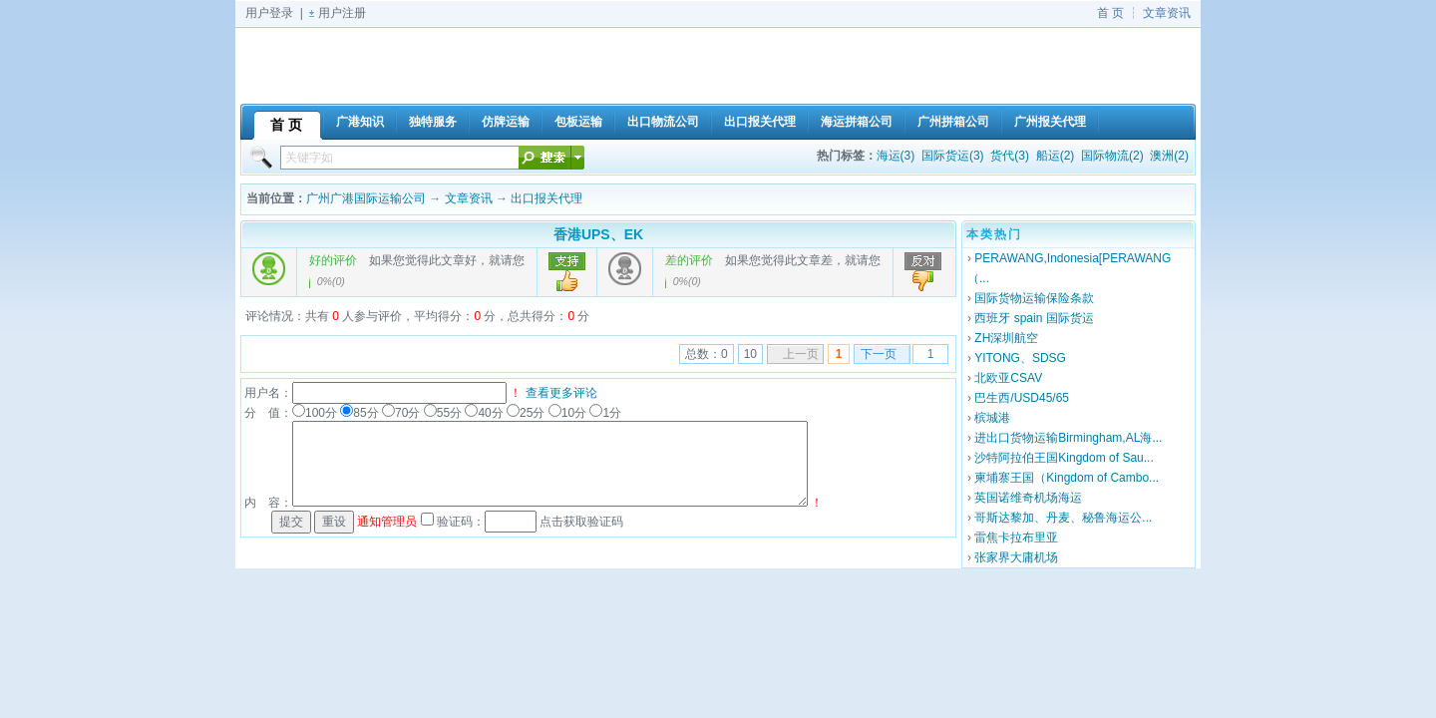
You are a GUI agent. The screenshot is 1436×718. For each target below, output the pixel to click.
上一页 (801, 354)
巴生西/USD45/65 (1021, 398)
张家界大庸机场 (1016, 557)
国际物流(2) (1112, 156)
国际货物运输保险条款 (1034, 298)
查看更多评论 (561, 393)
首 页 (1110, 13)
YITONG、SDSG (1020, 358)
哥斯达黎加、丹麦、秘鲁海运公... (1063, 518)
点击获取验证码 (581, 522)
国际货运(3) (952, 156)
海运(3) (896, 156)
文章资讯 (1167, 13)
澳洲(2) (1169, 156)
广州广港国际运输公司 (366, 198)
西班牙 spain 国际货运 (1033, 318)
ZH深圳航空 (1006, 338)
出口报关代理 (546, 198)
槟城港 (992, 418)
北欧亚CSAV (1008, 378)
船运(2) (1055, 156)
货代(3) (1009, 156)
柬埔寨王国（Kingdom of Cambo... (1066, 478)
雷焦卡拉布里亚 (1016, 537)
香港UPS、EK (598, 234)
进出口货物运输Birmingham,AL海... (1068, 438)
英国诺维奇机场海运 (1028, 498)
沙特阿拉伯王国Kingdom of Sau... (1063, 458)
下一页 (879, 354)
